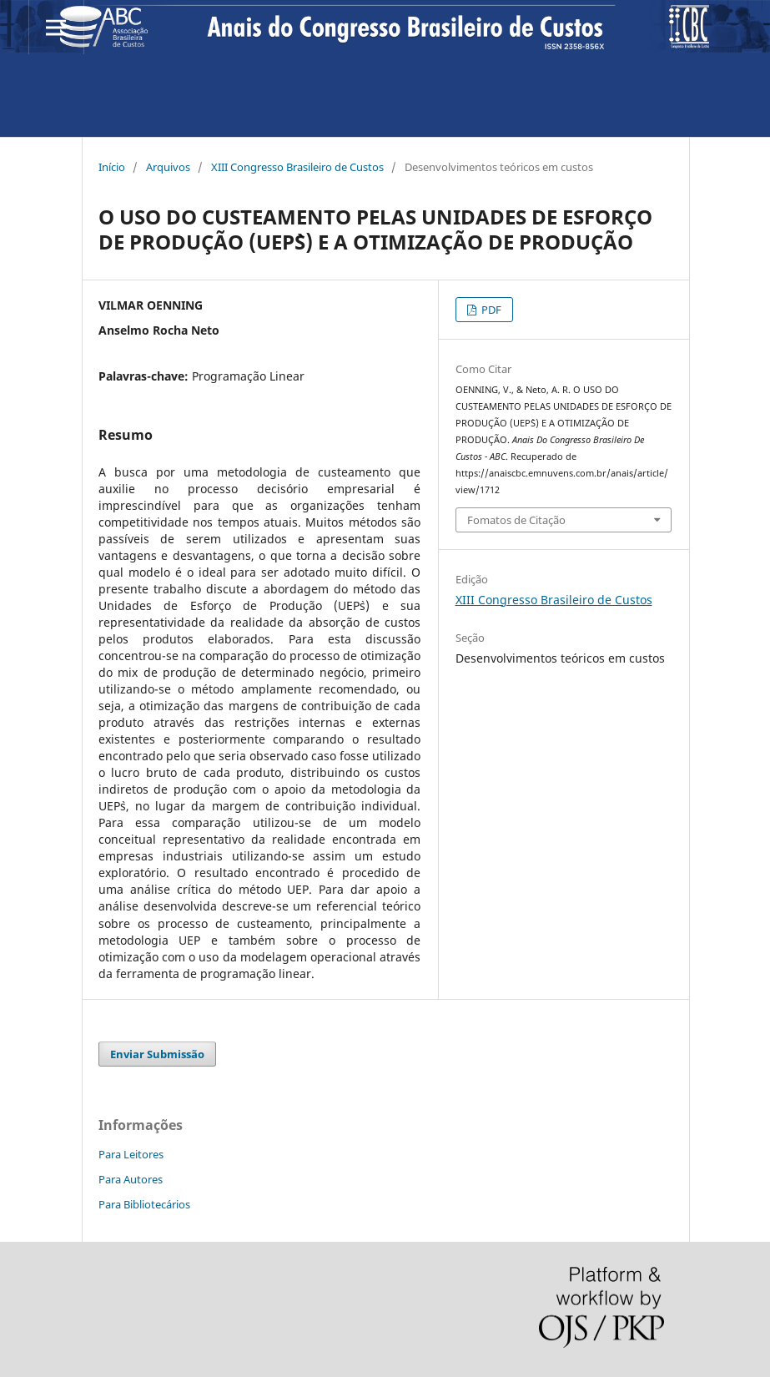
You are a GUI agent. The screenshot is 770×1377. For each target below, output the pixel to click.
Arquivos (168, 166)
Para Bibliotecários (144, 1204)
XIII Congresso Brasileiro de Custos (297, 166)
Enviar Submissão (157, 1054)
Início (111, 166)
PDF (490, 309)
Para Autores (130, 1179)
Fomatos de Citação (516, 519)
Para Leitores (131, 1154)
